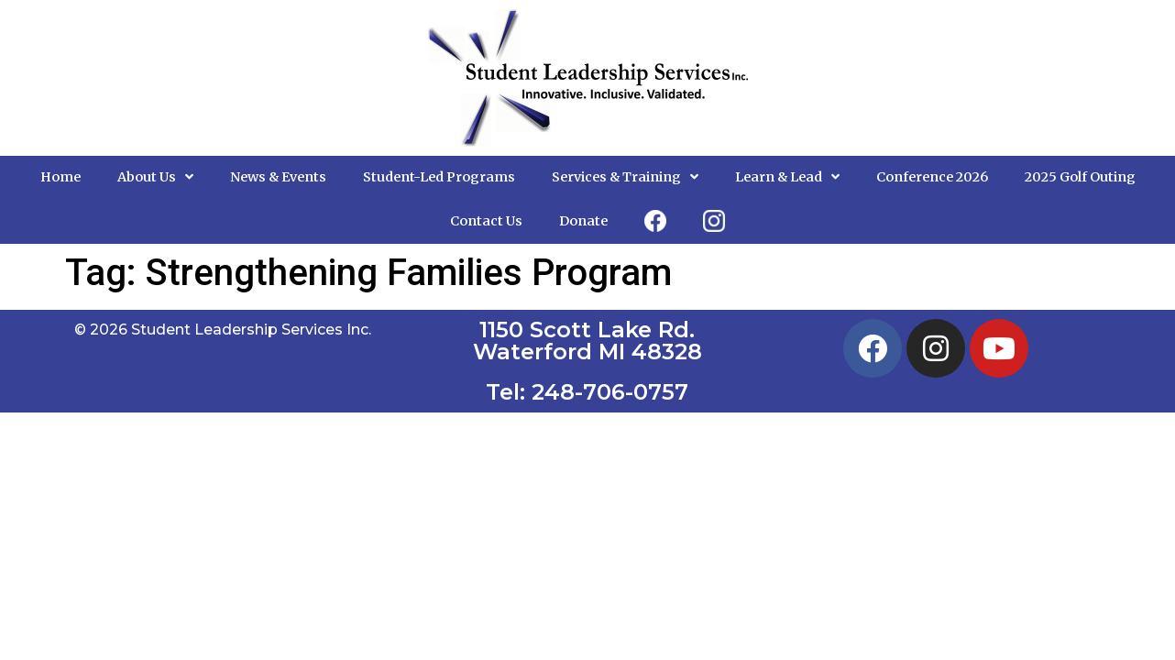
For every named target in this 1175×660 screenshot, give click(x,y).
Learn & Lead (787, 176)
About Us (155, 176)
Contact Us (486, 221)
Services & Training (625, 176)
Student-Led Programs (439, 177)
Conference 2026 (932, 177)
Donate (583, 221)
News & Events (278, 177)
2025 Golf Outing (1080, 177)
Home (60, 177)
